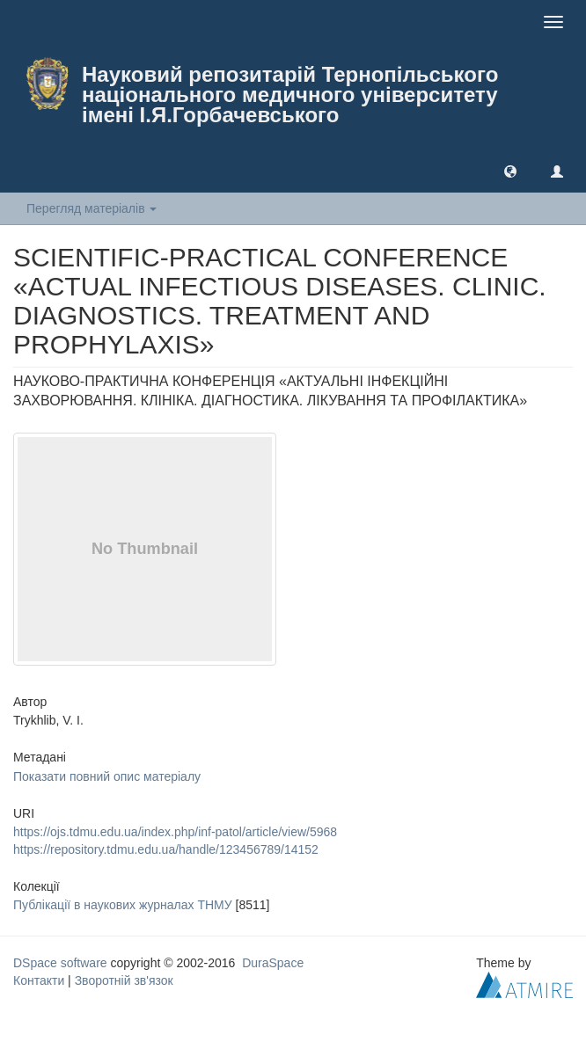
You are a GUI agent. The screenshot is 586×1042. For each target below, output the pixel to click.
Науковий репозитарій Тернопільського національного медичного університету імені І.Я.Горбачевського (290, 94)
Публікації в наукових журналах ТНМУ (122, 905)
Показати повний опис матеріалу (107, 776)
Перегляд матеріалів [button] (91, 208)
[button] (510, 171)
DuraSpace (273, 963)
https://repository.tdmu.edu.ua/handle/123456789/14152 (166, 849)
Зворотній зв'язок (124, 980)
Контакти (38, 980)
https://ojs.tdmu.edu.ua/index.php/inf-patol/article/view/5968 (175, 832)
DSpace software (60, 963)
